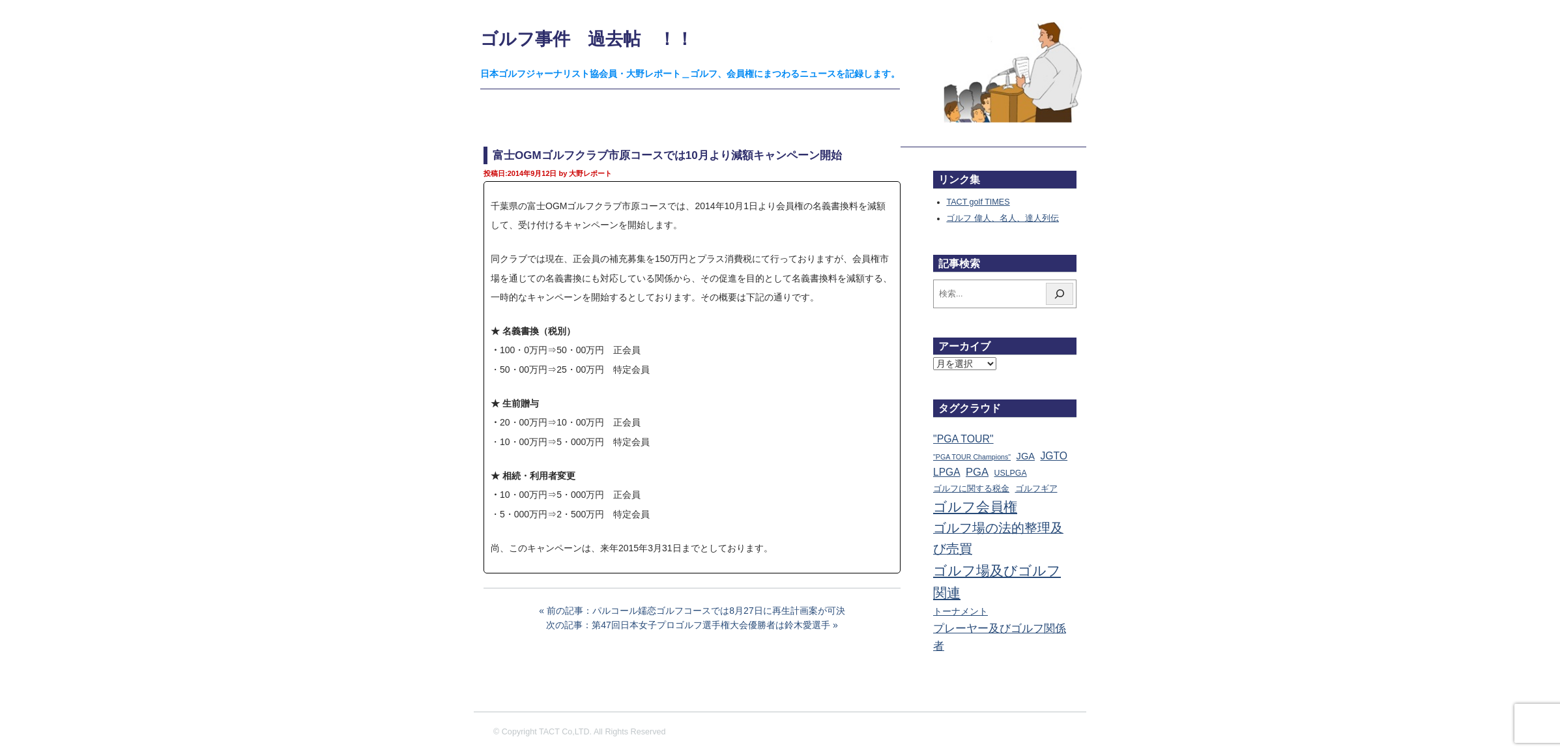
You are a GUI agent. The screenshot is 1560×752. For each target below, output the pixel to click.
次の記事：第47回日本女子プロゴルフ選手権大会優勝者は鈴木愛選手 (688, 625)
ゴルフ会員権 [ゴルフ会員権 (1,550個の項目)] (975, 507)
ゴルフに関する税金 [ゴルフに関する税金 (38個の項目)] (971, 488)
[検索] (1059, 294)
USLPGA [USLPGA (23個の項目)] (1010, 473)
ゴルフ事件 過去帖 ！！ (586, 39)
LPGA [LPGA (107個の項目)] (947, 472)
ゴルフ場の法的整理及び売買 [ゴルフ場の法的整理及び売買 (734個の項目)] (998, 538)
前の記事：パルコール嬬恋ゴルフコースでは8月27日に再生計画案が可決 (696, 610)
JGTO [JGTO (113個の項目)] (1053, 455)
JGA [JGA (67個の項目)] (1026, 456)
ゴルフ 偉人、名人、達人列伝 (1002, 218)
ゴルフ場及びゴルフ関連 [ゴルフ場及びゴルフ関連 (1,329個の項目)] (997, 581)
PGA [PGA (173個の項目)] (977, 472)
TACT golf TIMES (977, 202)
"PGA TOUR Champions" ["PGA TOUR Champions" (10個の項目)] (972, 457)
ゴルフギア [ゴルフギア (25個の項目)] (1036, 488)
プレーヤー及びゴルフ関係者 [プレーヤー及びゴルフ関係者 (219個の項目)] (999, 637)
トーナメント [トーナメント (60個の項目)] (960, 611)
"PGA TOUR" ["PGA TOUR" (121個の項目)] (963, 438)
